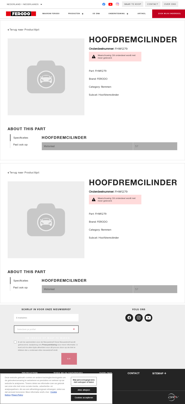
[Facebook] (103, 5)
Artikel (142, 13)
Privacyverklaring (49, 344)
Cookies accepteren (84, 397)
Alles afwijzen (84, 390)
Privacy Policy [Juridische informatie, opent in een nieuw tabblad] (17, 395)
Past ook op (20, 144)
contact (134, 373)
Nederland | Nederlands (23, 4)
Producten (74, 13)
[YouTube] (110, 5)
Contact (152, 4)
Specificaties (20, 137)
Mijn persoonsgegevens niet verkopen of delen (84, 381)
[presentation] (37, 359)
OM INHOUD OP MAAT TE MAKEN (47, 338)
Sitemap (159, 373)
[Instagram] (117, 5)
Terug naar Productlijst (24, 29)
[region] (56, 388)
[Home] (22, 13)
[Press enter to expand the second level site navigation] (82, 13)
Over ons (170, 4)
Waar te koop (132, 4)
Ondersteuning (117, 13)
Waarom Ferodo (51, 13)
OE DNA (96, 13)
